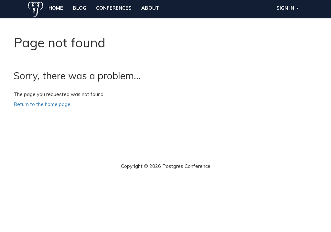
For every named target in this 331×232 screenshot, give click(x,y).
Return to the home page (42, 104)
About (150, 8)
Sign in (287, 8)
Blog (79, 8)
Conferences (114, 8)
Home (55, 8)
